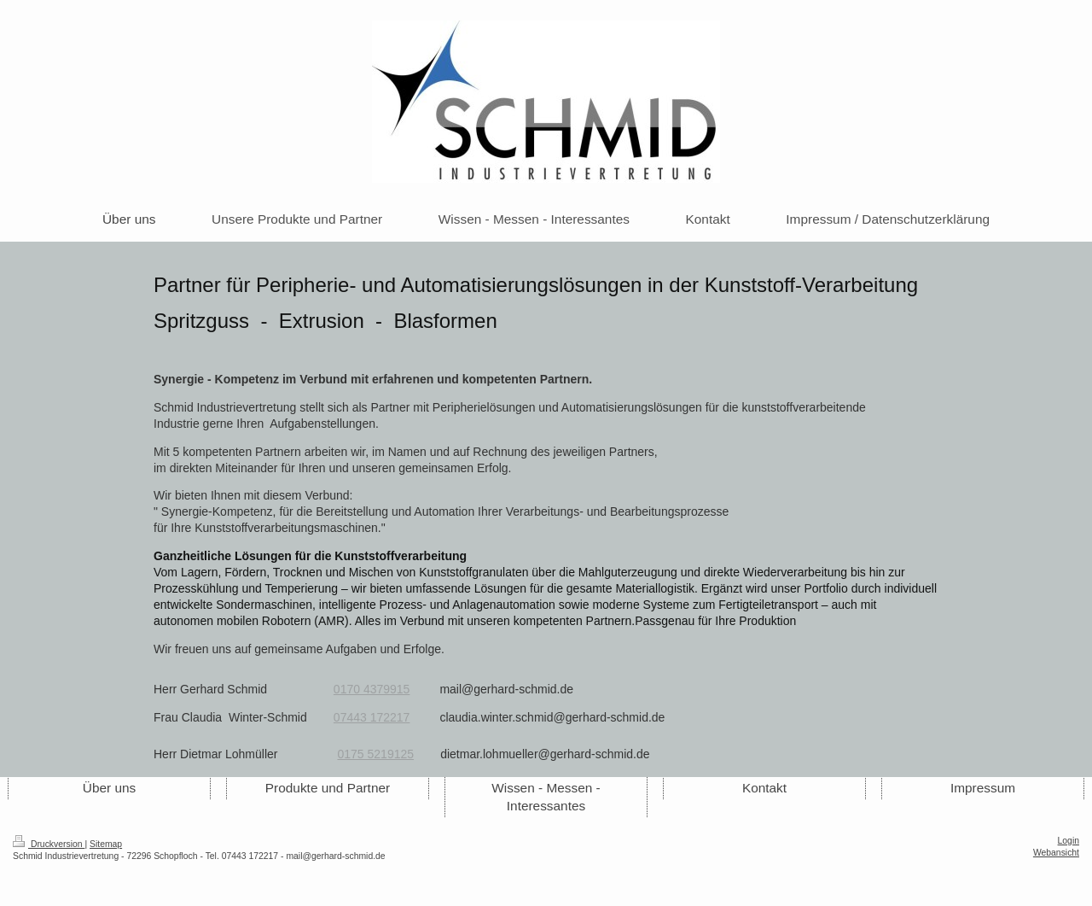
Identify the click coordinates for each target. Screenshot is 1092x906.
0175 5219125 (376, 754)
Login (1068, 840)
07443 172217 (372, 717)
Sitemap (106, 844)
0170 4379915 (372, 689)
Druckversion (48, 844)
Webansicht (1056, 852)
